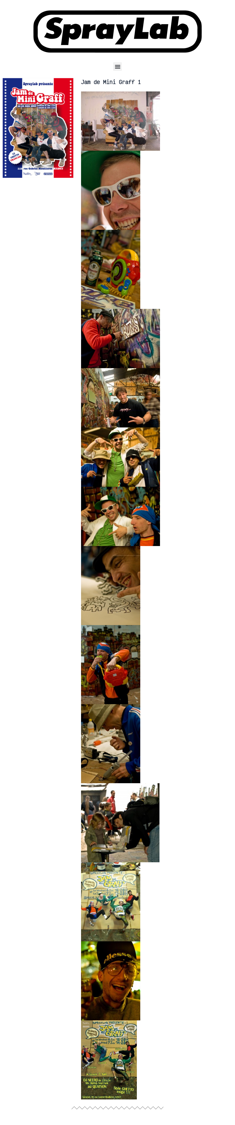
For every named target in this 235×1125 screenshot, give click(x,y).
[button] (117, 66)
